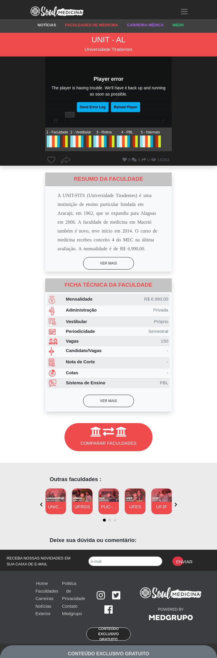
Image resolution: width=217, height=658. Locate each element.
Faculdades (47, 591)
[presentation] (41, 504)
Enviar (179, 561)
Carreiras (44, 598)
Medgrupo (72, 613)
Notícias (43, 606)
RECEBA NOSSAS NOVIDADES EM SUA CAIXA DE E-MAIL (39, 561)
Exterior (43, 613)
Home (42, 583)
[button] (108, 263)
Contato (70, 606)
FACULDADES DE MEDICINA (91, 25)
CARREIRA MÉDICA (145, 25)
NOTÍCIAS (47, 25)
